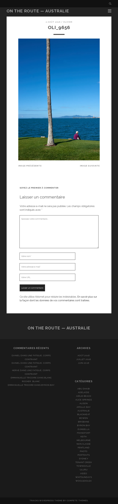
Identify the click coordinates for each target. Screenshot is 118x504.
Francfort (83, 433)
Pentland (84, 447)
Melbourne (84, 440)
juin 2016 (83, 363)
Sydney (83, 458)
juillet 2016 (83, 359)
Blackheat (83, 414)
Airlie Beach (83, 396)
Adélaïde (83, 392)
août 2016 (84, 355)
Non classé (84, 444)
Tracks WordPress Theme (46, 500)
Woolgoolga (84, 481)
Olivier (67, 22)
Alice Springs (83, 400)
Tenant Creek (83, 462)
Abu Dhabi (83, 389)
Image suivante (90, 166)
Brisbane (83, 422)
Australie (84, 411)
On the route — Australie (38, 11)
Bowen (83, 418)
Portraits (84, 455)
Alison (84, 403)
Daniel (16, 355)
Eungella (83, 429)
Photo (83, 451)
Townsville (84, 466)
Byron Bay (47, 385)
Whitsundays (83, 477)
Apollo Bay (83, 407)
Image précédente (30, 166)
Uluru (84, 470)
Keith (84, 436)
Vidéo (83, 473)
